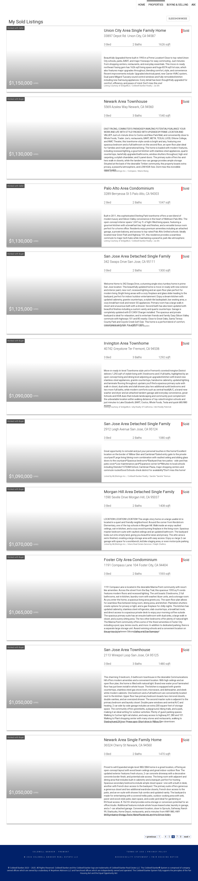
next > (187, 836)
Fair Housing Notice (165, 857)
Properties (155, 4)
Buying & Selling (177, 4)
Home (141, 4)
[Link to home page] (4, 5)
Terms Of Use (135, 852)
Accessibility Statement (132, 857)
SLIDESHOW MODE (178, 18)
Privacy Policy (157, 852)
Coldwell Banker (44, 852)
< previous (150, 836)
